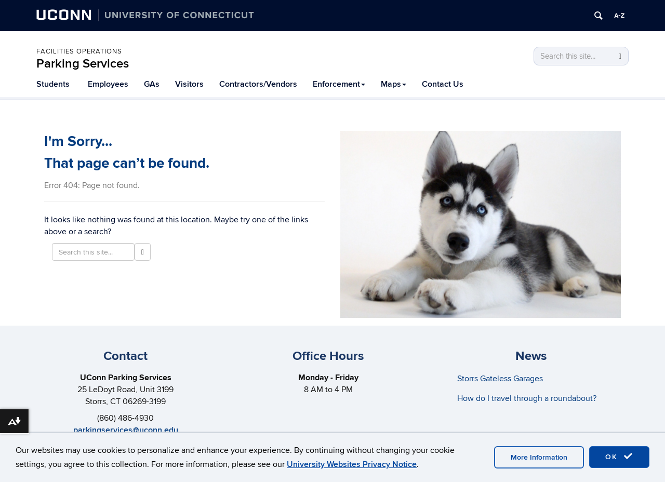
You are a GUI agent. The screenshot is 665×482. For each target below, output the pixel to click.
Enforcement (339, 84)
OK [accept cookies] (619, 456)
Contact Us (442, 84)
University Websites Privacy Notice (352, 464)
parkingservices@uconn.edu (125, 430)
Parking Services (82, 63)
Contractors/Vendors (258, 84)
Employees (108, 84)
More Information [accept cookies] (539, 457)
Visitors (189, 84)
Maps (393, 84)
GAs (151, 84)
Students (53, 84)
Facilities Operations (79, 51)
